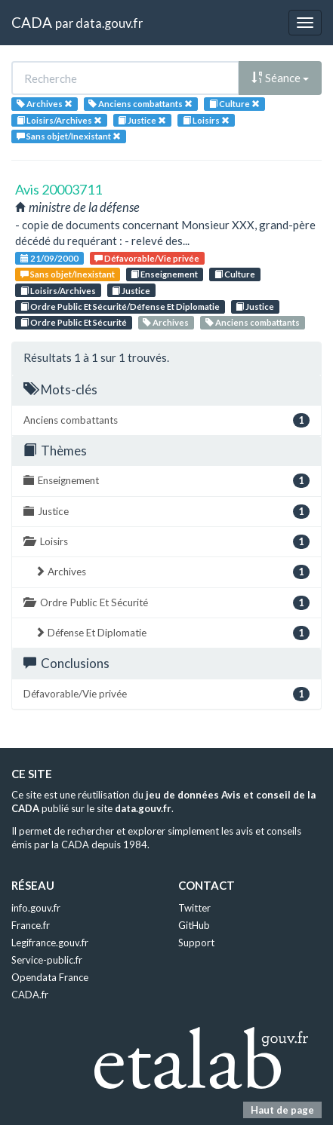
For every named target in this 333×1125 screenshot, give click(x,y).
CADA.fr (29, 995)
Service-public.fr (46, 960)
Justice (131, 291)
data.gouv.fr (109, 23)
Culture (234, 274)
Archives (166, 322)
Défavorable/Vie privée (146, 258)
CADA (31, 22)
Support (196, 942)
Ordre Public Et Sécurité (73, 322)
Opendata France (49, 977)
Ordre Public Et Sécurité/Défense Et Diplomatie (120, 306)
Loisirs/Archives (58, 291)
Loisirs (166, 542)
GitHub (194, 925)
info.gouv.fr (35, 908)
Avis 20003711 (58, 189)
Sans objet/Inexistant (67, 274)
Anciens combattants (252, 322)
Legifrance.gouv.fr (49, 942)
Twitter (194, 908)
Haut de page (282, 1110)
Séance (280, 77)
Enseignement (164, 274)
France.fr (30, 925)
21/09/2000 (49, 258)
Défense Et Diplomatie (172, 633)
